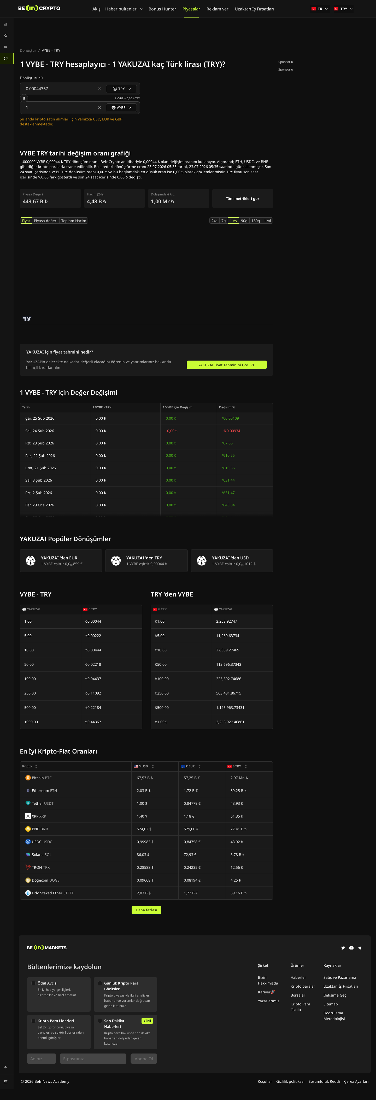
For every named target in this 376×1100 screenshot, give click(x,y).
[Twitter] (343, 948)
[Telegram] (359, 948)
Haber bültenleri (124, 9)
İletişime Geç (335, 995)
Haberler (298, 977)
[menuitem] (7, 24)
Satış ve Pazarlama (340, 977)
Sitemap (331, 1003)
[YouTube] (351, 948)
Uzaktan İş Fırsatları (341, 986)
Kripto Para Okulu (300, 1006)
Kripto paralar (303, 986)
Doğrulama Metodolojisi (334, 1015)
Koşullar (265, 1081)
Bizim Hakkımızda (268, 980)
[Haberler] (39, 9)
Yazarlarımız (268, 1000)
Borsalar (298, 995)
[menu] (7, 41)
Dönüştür (28, 50)
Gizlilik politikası (290, 1081)
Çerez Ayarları (356, 1081)
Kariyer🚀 (266, 991)
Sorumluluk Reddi (324, 1081)
